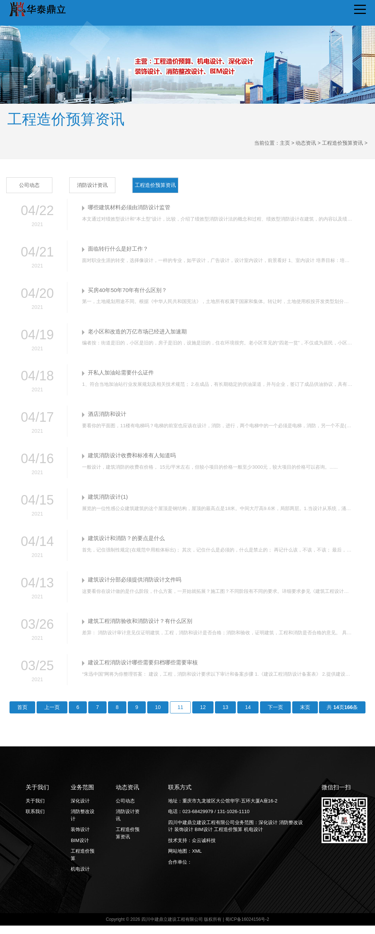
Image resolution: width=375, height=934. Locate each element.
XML (197, 860)
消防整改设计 (82, 823)
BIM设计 (80, 849)
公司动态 (30, 185)
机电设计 (80, 878)
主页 (285, 143)
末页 (305, 716)
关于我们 (35, 809)
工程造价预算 (82, 863)
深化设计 (80, 809)
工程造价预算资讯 (342, 143)
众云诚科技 (204, 849)
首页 (22, 716)
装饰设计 (80, 838)
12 (203, 716)
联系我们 (35, 820)
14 (248, 716)
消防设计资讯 (93, 185)
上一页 (52, 716)
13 (226, 716)
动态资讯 (306, 143)
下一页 (275, 716)
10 (158, 716)
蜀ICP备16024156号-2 (247, 927)
